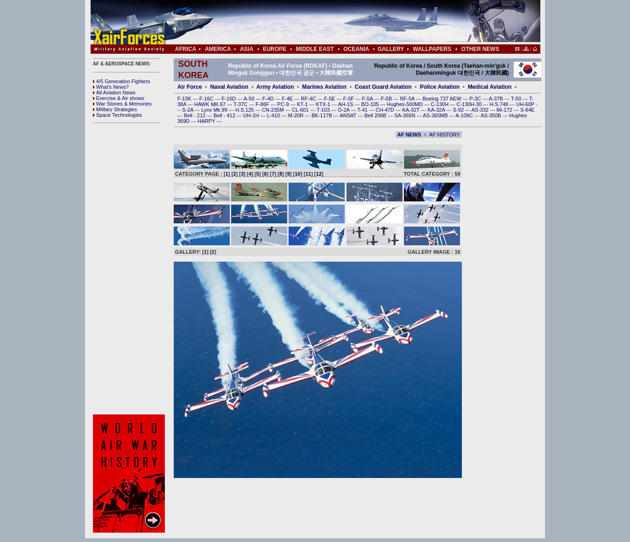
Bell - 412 (225, 115)
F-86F (262, 104)
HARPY (207, 121)
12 (319, 174)
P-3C (475, 98)
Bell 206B (376, 115)
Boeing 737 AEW (443, 98)
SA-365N (405, 115)
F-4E (288, 98)
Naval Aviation (229, 87)
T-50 (517, 98)
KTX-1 (324, 104)
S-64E (527, 110)
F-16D (229, 98)
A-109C (464, 115)
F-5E (330, 98)
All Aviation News (114, 92)
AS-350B (492, 115)
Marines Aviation (324, 87)
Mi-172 (505, 110)
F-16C (207, 98)
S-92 (459, 110)
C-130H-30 (470, 104)
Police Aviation (440, 87)
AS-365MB (436, 115)
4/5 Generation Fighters (122, 81)
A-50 (249, 98)
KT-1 (303, 104)
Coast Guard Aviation (383, 87)
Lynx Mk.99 (215, 110)
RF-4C (309, 98)
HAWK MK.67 (210, 104)
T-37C (241, 104)
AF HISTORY (444, 134)
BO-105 (370, 104)
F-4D (269, 98)
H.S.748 (499, 104)
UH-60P (526, 104)
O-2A (344, 110)
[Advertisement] (343, 22)
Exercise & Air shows (118, 98)
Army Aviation (275, 87)
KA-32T (411, 110)
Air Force (189, 87)
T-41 (363, 110)
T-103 (324, 110)
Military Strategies (115, 109)
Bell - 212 (195, 115)
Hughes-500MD (405, 104)
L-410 (274, 115)
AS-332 (481, 110)
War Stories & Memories (122, 104)
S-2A (188, 110)
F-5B (387, 98)
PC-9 (283, 104)
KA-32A (436, 110)
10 (297, 174)
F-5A (368, 98)
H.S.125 (245, 110)
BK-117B (322, 115)
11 (308, 174)
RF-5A (408, 98)
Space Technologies (117, 115)
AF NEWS (409, 134)
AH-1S (346, 104)
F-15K (185, 98)
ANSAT (349, 115)
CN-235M (273, 110)
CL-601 (301, 110)
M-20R (296, 115)
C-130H (440, 104)
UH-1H (252, 115)
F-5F (349, 98)
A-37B (497, 98)
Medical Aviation (490, 87)
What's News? (111, 87)
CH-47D (385, 110)
